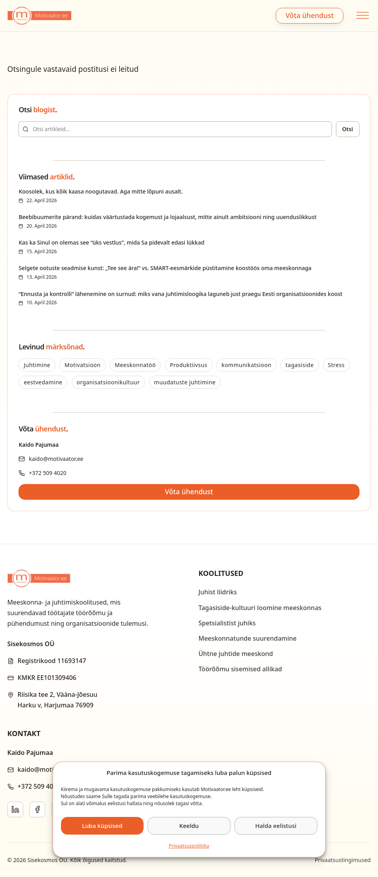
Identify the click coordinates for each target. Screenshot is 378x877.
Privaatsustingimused (343, 860)
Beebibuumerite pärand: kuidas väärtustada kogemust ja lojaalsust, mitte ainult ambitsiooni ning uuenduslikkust (167, 217)
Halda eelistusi (276, 825)
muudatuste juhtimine (185, 382)
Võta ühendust (310, 15)
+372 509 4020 (47, 473)
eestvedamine (43, 382)
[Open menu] (362, 15)
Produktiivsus (188, 365)
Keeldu (189, 825)
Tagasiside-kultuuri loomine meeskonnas (260, 607)
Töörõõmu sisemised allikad (240, 669)
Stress (336, 365)
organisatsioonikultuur (108, 382)
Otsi (347, 129)
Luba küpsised (102, 825)
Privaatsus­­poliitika (189, 845)
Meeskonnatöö (135, 365)
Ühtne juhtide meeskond (236, 653)
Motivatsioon (83, 365)
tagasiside (300, 365)
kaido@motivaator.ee (56, 458)
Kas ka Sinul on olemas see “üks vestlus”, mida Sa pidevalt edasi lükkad (111, 242)
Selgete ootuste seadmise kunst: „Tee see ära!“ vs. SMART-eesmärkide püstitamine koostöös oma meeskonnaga (164, 268)
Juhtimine (37, 365)
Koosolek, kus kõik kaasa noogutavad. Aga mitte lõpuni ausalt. (100, 191)
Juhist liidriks (218, 592)
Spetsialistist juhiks (227, 623)
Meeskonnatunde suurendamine (248, 638)
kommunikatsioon (246, 365)
